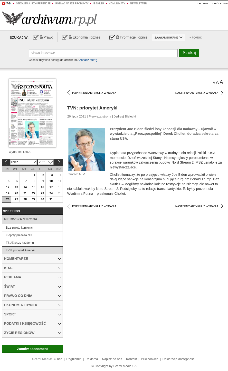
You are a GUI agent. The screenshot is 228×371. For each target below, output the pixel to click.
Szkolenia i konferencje (33, 3)
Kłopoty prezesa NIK (19, 235)
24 (51, 193)
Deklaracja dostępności (178, 359)
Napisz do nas (112, 359)
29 (33, 199)
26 (7, 199)
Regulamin (73, 359)
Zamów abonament (32, 349)
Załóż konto (220, 3)
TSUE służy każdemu (20, 242)
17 (51, 187)
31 (51, 199)
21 (25, 193)
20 (16, 193)
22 (33, 193)
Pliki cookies (150, 359)
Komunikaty (117, 3)
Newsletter (138, 3)
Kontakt (131, 359)
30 (42, 199)
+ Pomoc (196, 37)
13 (16, 187)
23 (42, 193)
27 (16, 199)
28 (25, 199)
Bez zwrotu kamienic (19, 227)
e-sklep (98, 3)
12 (7, 187)
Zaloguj (202, 3)
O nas (58, 359)
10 (51, 181)
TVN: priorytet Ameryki (20, 250)
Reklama (92, 359)
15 (33, 187)
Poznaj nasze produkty (71, 3)
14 (25, 187)
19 (7, 193)
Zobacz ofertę (88, 60)
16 (42, 187)
